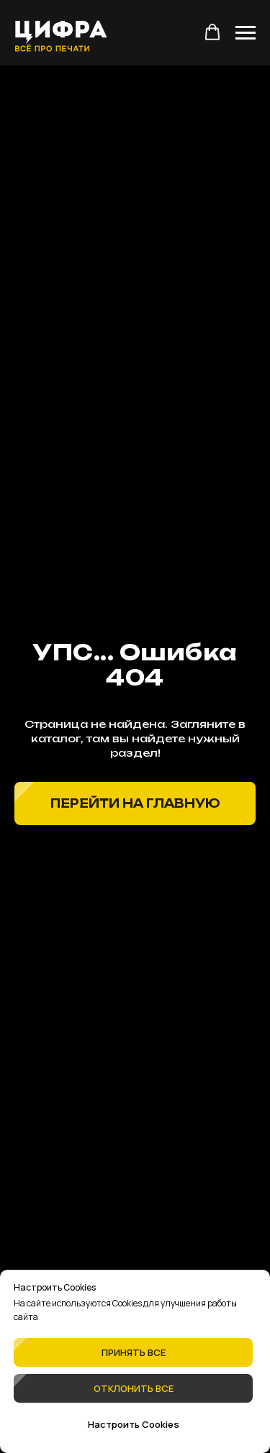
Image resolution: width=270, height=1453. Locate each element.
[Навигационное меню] (245, 33)
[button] (212, 32)
